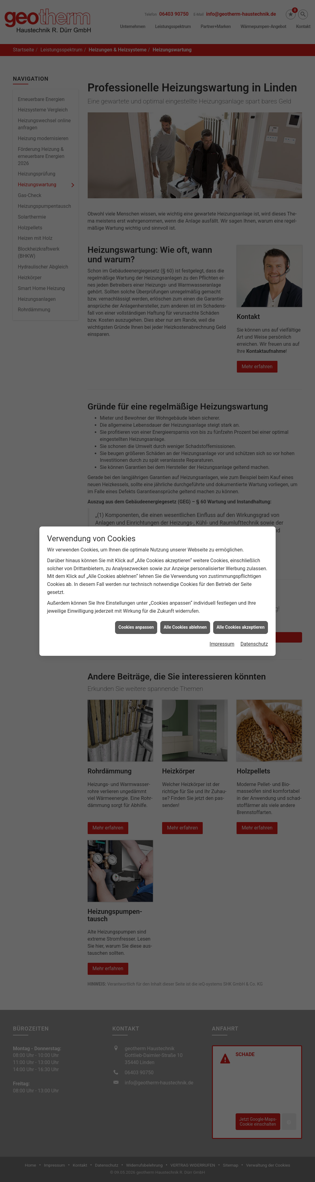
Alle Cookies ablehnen (185, 614)
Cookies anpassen (136, 614)
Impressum (221, 631)
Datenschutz (254, 631)
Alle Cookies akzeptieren (241, 614)
